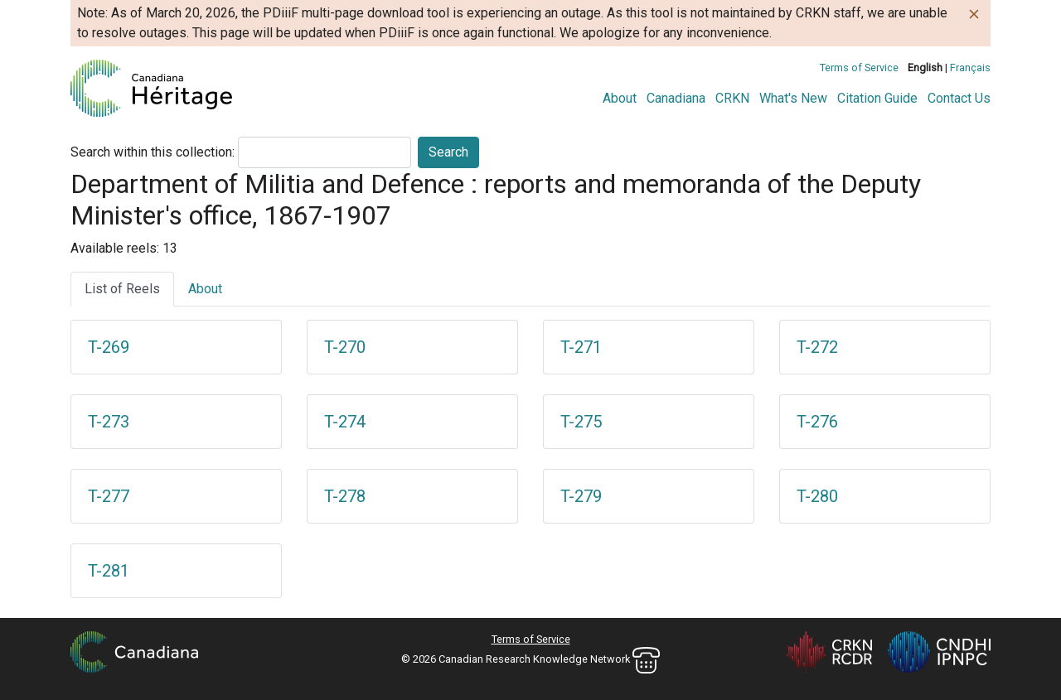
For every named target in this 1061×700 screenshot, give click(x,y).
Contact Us (959, 98)
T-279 (581, 496)
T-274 (345, 422)
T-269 (108, 347)
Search (448, 152)
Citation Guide (877, 98)
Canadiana (676, 98)
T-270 (345, 347)
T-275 (581, 422)
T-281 (108, 571)
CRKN (732, 98)
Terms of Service (859, 67)
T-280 (817, 496)
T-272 (817, 347)
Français (970, 67)
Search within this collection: (152, 152)
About (620, 98)
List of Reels (122, 289)
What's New (793, 98)
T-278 (345, 496)
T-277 (108, 496)
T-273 (108, 422)
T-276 (817, 422)
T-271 (581, 347)
